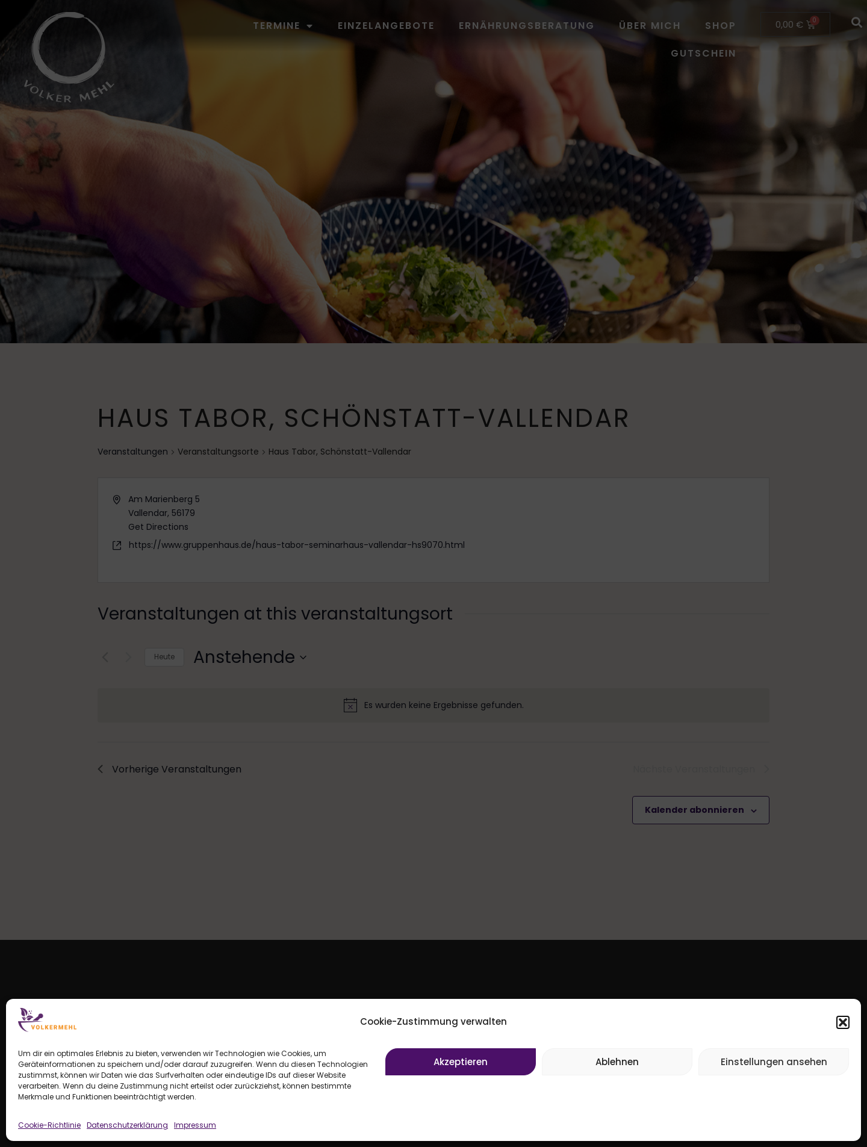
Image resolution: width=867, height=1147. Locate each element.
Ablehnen (617, 1061)
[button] (843, 1022)
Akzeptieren (461, 1061)
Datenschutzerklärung (127, 1125)
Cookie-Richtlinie (49, 1125)
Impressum (195, 1125)
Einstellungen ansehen (774, 1061)
